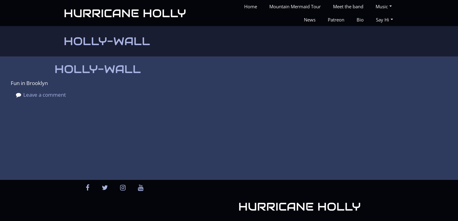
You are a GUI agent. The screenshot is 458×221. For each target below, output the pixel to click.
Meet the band (348, 6)
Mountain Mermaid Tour (295, 6)
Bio (360, 20)
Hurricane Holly (125, 13)
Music (384, 6)
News (310, 20)
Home (250, 6)
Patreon (336, 20)
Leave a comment (44, 94)
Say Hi (384, 20)
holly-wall (98, 69)
